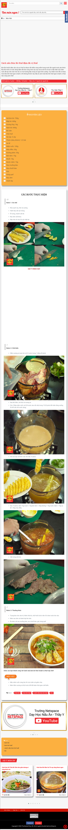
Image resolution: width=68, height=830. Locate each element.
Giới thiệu (7, 810)
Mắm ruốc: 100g (11, 146)
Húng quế (9, 174)
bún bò (17, 693)
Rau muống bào (11, 165)
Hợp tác (15, 810)
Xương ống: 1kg (11, 124)
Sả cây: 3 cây (10, 137)
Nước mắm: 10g (11, 162)
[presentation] (33, 100)
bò (52, 693)
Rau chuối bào (11, 168)
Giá (7, 171)
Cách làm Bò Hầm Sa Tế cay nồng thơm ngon (50, 767)
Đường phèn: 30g (12, 153)
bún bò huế (26, 693)
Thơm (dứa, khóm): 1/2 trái (15, 140)
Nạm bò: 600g (11, 128)
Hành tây (9, 181)
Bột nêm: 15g (10, 156)
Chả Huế (9, 134)
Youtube (38, 823)
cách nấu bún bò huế (40, 693)
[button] (33, 102)
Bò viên (8, 131)
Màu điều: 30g (11, 149)
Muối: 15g (9, 159)
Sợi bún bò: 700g (12, 118)
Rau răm (9, 178)
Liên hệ (22, 810)
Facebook (30, 823)
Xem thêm (27, 795)
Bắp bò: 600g (10, 121)
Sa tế (7, 143)
